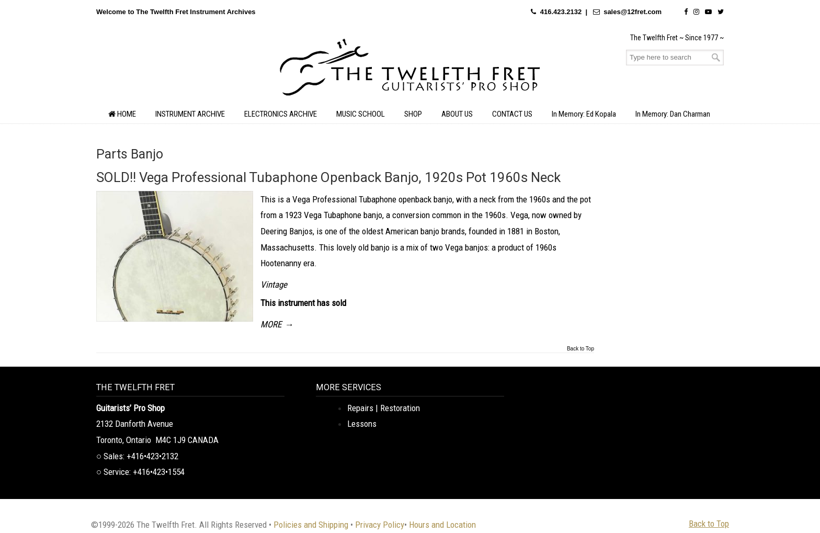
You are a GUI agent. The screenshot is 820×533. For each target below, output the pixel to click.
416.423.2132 (561, 12)
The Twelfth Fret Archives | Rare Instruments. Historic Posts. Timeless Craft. (410, 70)
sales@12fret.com (632, 12)
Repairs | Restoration (383, 408)
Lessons (362, 423)
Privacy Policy (379, 524)
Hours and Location (442, 524)
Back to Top (580, 348)
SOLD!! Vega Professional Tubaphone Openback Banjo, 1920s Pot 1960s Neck (328, 177)
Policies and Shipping (311, 524)
